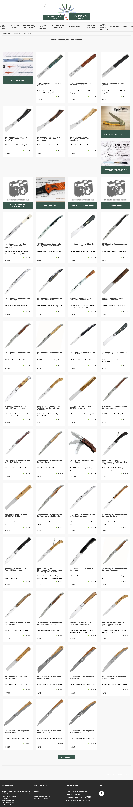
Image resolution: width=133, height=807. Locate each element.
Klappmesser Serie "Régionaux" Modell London (49, 677)
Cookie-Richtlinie (7, 805)
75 (7, 154)
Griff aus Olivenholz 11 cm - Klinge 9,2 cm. (17, 684)
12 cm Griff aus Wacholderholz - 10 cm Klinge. (113, 523)
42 (40, 693)
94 (40, 477)
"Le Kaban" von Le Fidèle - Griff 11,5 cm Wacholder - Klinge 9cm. (114, 631)
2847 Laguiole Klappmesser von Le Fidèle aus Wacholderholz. (49, 515)
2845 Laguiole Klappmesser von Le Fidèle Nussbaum (114, 407)
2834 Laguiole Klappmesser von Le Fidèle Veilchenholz (17, 461)
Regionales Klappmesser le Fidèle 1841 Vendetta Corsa (80, 299)
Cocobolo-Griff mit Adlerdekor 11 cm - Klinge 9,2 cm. (81, 92)
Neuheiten (5, 798)
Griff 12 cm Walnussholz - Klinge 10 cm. (114, 414)
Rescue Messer (50, 205)
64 (105, 531)
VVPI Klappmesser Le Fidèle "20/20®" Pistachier (81, 407)
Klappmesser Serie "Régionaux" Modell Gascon (114, 677)
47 (7, 315)
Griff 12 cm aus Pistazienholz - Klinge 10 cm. (114, 577)
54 (72, 585)
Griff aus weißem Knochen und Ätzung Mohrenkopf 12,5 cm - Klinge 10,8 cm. (16, 253)
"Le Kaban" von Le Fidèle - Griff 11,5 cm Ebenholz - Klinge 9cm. (114, 469)
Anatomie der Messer (9, 796)
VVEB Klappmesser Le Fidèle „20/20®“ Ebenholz (113, 84)
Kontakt (36, 792)
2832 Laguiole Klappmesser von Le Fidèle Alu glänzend (17, 299)
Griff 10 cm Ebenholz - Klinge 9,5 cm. (81, 576)
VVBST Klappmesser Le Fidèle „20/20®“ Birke (49, 84)
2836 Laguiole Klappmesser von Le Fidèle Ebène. (82, 353)
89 (105, 369)
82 (105, 260)
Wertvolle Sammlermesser (83, 205)
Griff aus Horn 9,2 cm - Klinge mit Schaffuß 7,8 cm (82, 253)
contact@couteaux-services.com (79, 800)
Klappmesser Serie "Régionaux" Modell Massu (82, 731)
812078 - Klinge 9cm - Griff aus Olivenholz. (17, 738)
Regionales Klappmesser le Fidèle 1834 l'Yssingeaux (80, 623)
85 (105, 100)
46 (72, 531)
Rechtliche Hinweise (41, 798)
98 (40, 260)
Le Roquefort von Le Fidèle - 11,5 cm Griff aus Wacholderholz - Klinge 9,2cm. (17, 415)
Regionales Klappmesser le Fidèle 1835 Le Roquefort (15, 407)
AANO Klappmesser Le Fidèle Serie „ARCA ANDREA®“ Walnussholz (48, 139)
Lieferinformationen (8, 800)
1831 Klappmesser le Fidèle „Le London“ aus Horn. (114, 353)
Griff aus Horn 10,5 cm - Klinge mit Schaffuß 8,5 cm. (112, 361)
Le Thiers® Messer (17, 80)
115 (40, 100)
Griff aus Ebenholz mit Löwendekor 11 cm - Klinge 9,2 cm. (115, 92)
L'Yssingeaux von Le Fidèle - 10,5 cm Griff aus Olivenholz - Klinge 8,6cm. (82, 631)
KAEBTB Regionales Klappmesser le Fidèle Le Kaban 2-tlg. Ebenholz (114, 462)
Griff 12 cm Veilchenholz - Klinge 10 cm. (81, 360)
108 (73, 477)
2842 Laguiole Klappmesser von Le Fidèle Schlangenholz (49, 623)
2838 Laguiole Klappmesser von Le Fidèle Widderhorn (49, 299)
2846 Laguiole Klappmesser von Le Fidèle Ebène (114, 245)
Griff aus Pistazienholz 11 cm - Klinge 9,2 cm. (82, 415)
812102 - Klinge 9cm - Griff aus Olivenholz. (82, 684)
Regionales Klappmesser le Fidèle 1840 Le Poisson (15, 569)
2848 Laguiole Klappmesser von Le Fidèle (17, 353)
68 (72, 260)
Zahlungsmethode (8, 802)
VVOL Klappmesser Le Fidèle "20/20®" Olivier (16, 677)
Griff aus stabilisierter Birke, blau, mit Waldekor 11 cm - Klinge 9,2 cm (48, 92)
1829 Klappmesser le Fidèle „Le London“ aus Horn (82, 245)
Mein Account (38, 794)
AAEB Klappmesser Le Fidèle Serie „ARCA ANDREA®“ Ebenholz (16, 139)
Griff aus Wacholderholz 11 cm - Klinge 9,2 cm (17, 523)
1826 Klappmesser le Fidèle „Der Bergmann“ (82, 569)
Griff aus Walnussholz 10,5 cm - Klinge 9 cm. (49, 146)
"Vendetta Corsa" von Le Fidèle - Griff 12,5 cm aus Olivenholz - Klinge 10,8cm (82, 307)
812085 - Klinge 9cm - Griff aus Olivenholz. (114, 684)
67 (105, 315)
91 (7, 369)
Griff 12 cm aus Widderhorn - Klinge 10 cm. (50, 306)
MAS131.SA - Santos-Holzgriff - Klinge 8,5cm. (81, 469)
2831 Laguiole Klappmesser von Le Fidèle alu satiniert (82, 515)
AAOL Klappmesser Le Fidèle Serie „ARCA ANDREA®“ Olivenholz (81, 139)
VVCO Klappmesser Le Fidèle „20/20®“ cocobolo (81, 84)
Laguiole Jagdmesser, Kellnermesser (17, 205)
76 (40, 315)
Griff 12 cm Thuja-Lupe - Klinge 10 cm (16, 360)
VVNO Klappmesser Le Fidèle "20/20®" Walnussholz (113, 299)
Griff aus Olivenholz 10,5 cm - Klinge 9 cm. (82, 145)
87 (72, 423)
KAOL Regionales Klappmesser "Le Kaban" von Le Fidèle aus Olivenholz (49, 408)
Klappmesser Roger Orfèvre (115, 134)
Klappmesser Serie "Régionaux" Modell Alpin (82, 677)
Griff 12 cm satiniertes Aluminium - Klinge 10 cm (82, 523)
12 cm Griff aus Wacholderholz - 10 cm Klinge (48, 523)
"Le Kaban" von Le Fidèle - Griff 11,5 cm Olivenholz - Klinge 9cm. (49, 415)
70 (72, 639)
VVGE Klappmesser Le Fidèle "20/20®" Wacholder (16, 515)
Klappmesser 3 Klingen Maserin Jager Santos (82, 461)
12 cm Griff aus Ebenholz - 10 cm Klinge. (114, 251)
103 (105, 477)
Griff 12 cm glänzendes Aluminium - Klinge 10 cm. (17, 307)
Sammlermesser (115, 205)
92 (7, 585)
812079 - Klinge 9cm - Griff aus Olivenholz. (82, 738)
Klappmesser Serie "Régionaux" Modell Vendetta (49, 731)
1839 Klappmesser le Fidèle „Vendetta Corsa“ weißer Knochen (15, 245)
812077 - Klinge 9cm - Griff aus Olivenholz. (49, 684)
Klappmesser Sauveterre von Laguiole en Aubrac (115, 169)
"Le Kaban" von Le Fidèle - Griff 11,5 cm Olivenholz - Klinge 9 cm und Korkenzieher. (49, 577)
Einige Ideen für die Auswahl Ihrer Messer (16, 792)
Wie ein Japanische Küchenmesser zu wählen (17, 794)
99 (105, 639)
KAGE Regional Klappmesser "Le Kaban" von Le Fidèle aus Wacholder (114, 624)
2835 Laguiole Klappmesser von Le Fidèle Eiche (17, 623)
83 (72, 100)
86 (7, 423)
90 (40, 423)
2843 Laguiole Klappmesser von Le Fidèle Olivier (49, 353)
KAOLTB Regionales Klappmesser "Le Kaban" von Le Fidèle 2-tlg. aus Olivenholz (49, 570)
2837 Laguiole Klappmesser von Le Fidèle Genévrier (114, 515)
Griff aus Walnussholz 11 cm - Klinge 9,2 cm (114, 307)
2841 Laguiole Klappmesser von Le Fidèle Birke (49, 461)
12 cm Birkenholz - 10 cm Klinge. (47, 468)
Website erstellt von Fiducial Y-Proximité (118, 774)
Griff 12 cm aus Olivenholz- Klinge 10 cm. (49, 360)
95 (7, 260)
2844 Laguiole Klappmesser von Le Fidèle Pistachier (114, 569)
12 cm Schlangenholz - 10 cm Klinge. (48, 630)
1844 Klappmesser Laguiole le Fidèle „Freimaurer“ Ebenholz (49, 245)
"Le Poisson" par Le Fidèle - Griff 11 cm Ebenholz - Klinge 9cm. (16, 577)
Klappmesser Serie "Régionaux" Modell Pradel (17, 731)
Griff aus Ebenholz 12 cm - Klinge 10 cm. (49, 251)
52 (72, 369)
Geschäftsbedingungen (42, 796)
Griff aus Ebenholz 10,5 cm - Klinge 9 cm (17, 145)
